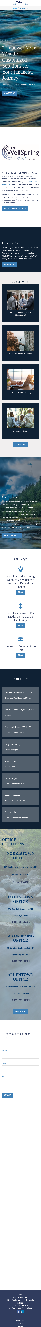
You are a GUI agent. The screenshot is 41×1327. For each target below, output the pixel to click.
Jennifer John (10, 812)
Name (4, 1038)
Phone (4, 1064)
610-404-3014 (21, 960)
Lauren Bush (10, 761)
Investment (20, 1323)
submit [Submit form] (7, 1095)
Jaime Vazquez (11, 778)
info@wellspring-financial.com (20, 1308)
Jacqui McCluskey (12, 744)
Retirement (20, 1321)
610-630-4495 (20, 882)
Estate (20, 1326)
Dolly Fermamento (13, 795)
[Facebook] (18, 1311)
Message (6, 1077)
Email (4, 1051)
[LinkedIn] (22, 1311)
